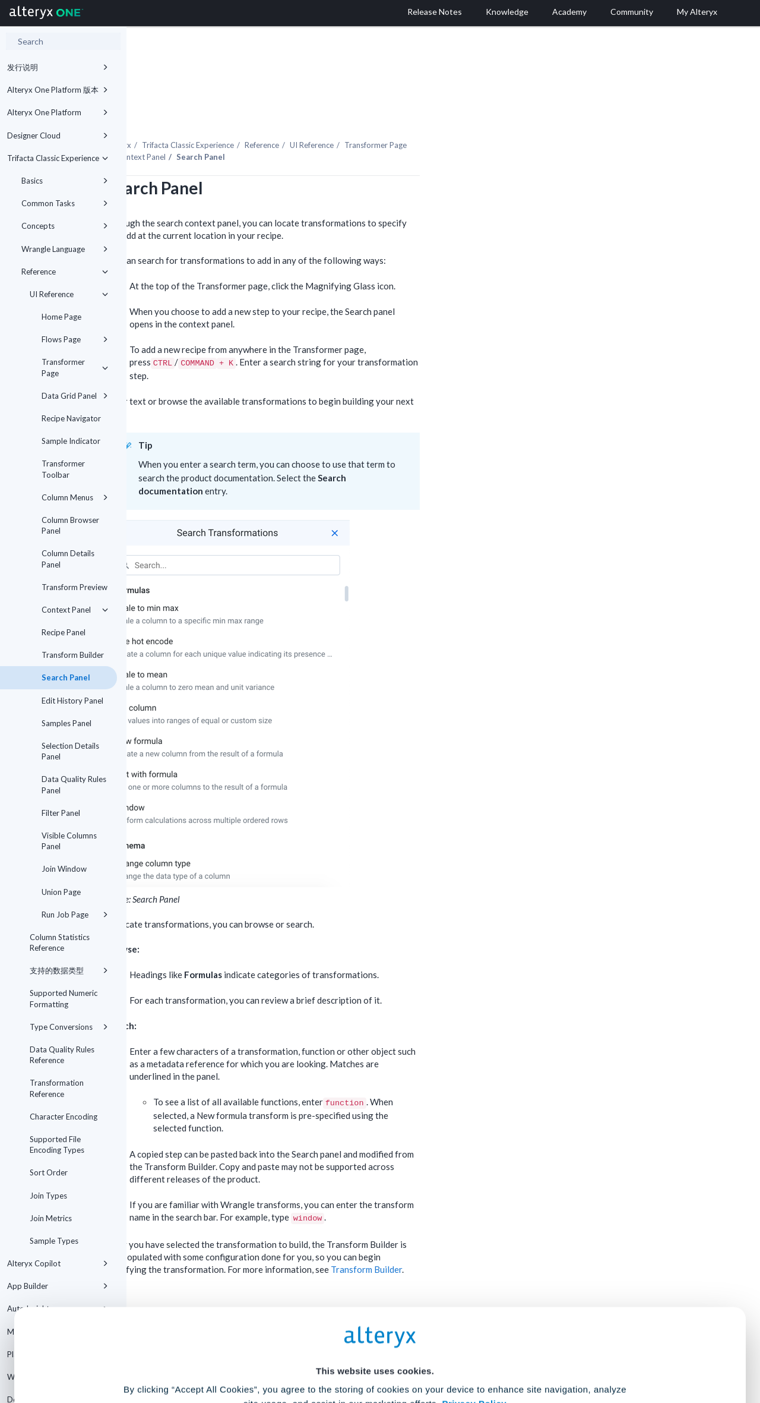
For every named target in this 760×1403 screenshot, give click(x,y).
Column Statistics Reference (60, 942)
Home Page (61, 316)
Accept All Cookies (290, 1350)
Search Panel (66, 677)
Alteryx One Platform (57, 112)
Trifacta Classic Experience (57, 158)
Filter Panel (61, 813)
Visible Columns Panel (69, 841)
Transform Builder (73, 655)
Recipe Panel (64, 632)
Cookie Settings (375, 1315)
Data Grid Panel (75, 396)
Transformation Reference (57, 1088)
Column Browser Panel (70, 525)
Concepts (64, 226)
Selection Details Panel (70, 751)
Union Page (61, 892)
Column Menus (75, 497)
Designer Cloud (57, 135)
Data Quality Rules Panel (74, 784)
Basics (64, 180)
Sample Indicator (71, 441)
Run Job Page (75, 914)
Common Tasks (64, 203)
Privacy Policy (474, 1283)
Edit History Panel (72, 700)
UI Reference (69, 294)
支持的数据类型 (69, 970)
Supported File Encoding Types (57, 1144)
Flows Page (75, 339)
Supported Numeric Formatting (63, 998)
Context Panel (75, 609)
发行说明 (57, 67)
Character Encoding (63, 1116)
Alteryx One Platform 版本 (57, 89)
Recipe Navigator (71, 418)
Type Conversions (69, 1027)
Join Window (64, 869)
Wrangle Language (64, 249)
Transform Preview (74, 587)
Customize (471, 1350)
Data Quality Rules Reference (62, 1055)
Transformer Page (75, 367)
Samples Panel (66, 723)
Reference (64, 271)
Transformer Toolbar (63, 469)
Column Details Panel (68, 558)
